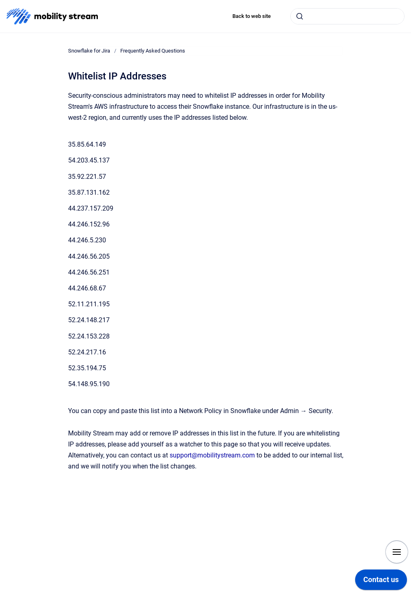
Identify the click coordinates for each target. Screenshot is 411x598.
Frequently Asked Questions (152, 51)
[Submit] (299, 16)
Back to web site (251, 16)
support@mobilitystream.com (212, 455)
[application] (381, 581)
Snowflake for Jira (89, 51)
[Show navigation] (397, 552)
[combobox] (347, 16)
